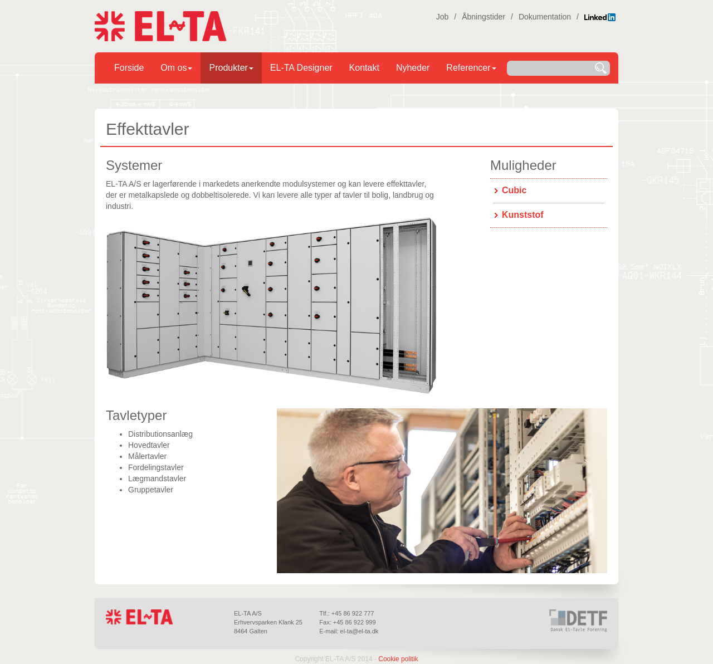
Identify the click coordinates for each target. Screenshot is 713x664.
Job (442, 16)
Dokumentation (545, 16)
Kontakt (364, 67)
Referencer (471, 67)
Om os (176, 67)
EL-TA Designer (301, 67)
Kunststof (523, 214)
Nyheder (412, 67)
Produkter (231, 67)
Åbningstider (483, 16)
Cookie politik (398, 659)
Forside (129, 67)
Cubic (514, 190)
